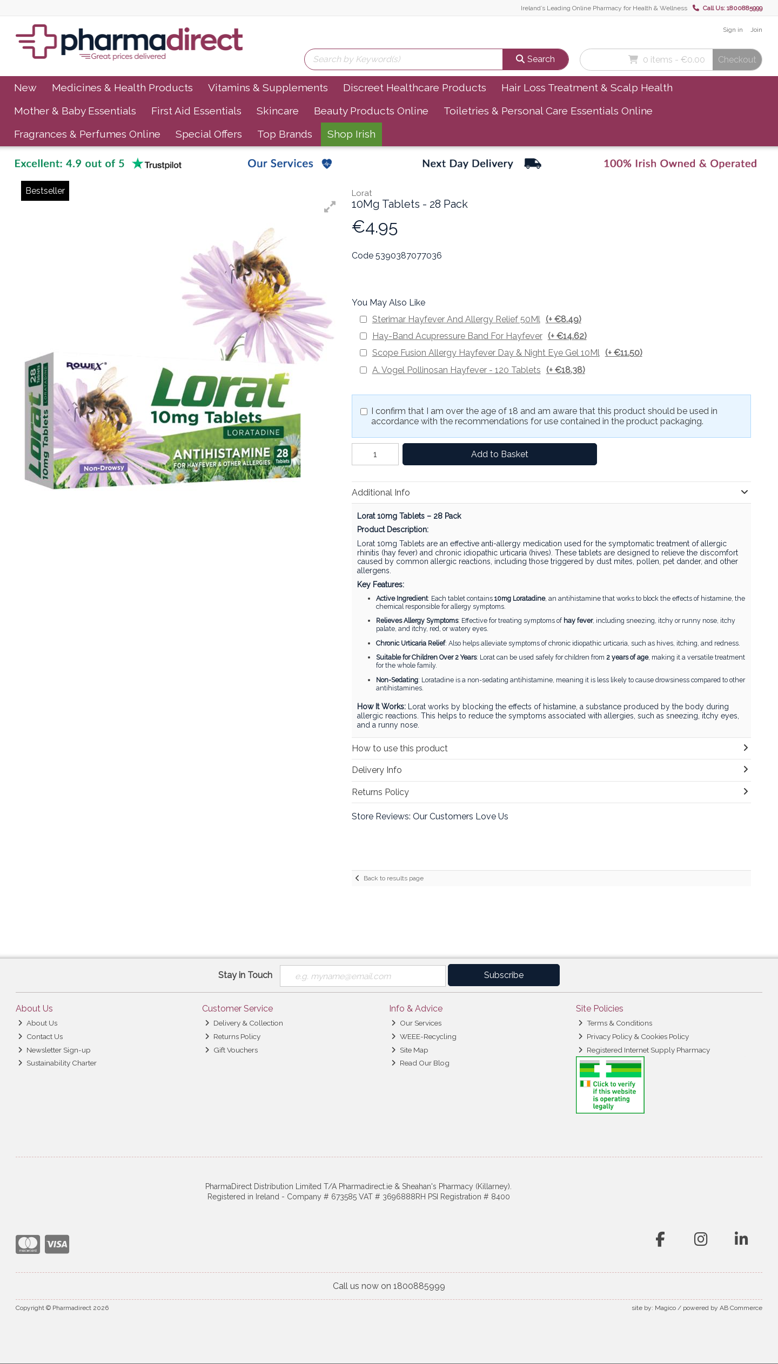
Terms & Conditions (615, 1023)
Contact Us (40, 1036)
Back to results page (394, 878)
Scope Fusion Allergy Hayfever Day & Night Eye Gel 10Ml (507, 353)
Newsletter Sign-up (54, 1050)
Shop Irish (351, 134)
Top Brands (284, 134)
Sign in (733, 29)
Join (756, 29)
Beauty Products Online (371, 111)
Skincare (278, 111)
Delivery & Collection (244, 1023)
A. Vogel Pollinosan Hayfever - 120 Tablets (478, 370)
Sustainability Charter (57, 1063)
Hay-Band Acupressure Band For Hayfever (479, 336)
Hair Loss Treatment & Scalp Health (587, 87)
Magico (665, 1308)
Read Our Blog (420, 1063)
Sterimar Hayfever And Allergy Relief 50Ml (476, 319)
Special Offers (209, 134)
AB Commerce (741, 1308)
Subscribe (504, 975)
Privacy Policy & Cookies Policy (633, 1036)
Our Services (416, 1023)
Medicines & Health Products (122, 87)
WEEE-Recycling (424, 1036)
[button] (330, 206)
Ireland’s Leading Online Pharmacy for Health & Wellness (604, 8)
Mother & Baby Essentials (75, 111)
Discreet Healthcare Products (414, 87)
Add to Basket (497, 454)
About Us (37, 1023)
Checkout (737, 60)
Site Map (409, 1050)
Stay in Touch (245, 975)
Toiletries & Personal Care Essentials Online (548, 111)
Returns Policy (232, 1036)
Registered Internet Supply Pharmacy (644, 1050)
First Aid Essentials (196, 111)
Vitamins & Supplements (268, 87)
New (25, 87)
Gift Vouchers (231, 1050)
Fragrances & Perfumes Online (87, 134)
